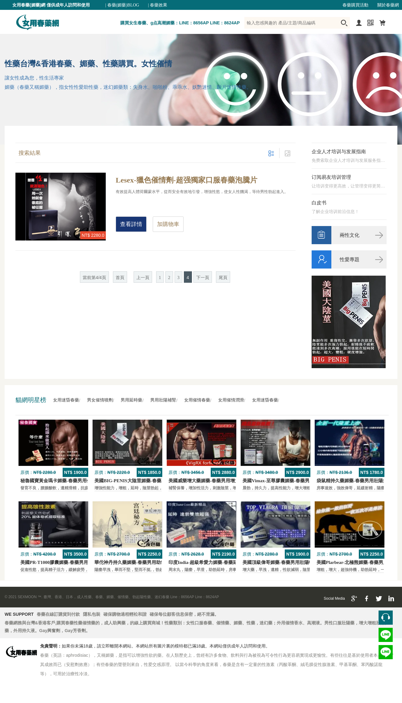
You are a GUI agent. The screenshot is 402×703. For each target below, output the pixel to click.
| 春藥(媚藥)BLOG (122, 5)
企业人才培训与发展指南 (339, 151)
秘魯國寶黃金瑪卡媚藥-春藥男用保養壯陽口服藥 (69, 480)
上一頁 (142, 277)
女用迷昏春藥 (66, 400)
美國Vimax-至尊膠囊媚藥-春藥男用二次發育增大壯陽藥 (299, 480)
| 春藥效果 (157, 5)
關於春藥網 (388, 5)
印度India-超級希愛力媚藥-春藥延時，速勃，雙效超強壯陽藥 (230, 562)
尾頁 (223, 277)
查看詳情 (131, 224)
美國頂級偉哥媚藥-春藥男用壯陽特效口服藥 (287, 562)
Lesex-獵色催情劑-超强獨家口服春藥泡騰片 (186, 180)
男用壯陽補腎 (163, 400)
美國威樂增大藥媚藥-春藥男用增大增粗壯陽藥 (215, 480)
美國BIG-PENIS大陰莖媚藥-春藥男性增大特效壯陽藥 (148, 480)
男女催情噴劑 (100, 400)
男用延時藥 (131, 400)
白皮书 (319, 202)
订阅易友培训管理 (331, 177)
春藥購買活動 (355, 5)
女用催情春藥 (197, 400)
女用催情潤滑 (231, 400)
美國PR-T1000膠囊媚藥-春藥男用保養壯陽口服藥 (70, 562)
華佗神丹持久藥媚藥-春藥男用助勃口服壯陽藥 (141, 562)
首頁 (120, 277)
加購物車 (168, 224)
